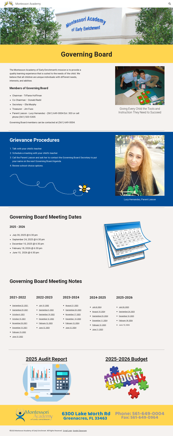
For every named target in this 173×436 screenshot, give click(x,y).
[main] (86, 54)
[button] (170, 4)
